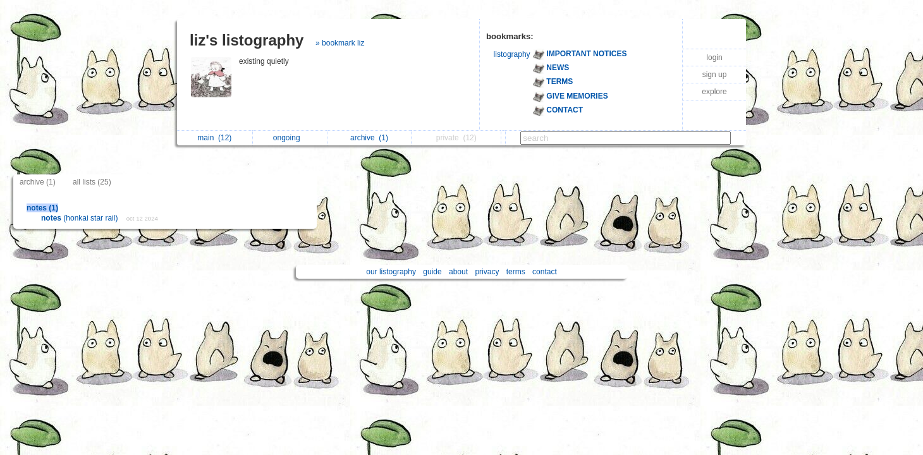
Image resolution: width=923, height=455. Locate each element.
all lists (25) (92, 182)
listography (512, 54)
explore (714, 91)
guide (432, 271)
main (214, 137)
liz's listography (246, 40)
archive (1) (38, 182)
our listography (391, 271)
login (714, 57)
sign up (714, 74)
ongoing (290, 137)
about (458, 271)
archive (369, 137)
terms (515, 271)
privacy (487, 271)
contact (544, 271)
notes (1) (42, 207)
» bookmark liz (339, 43)
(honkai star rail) (80, 218)
